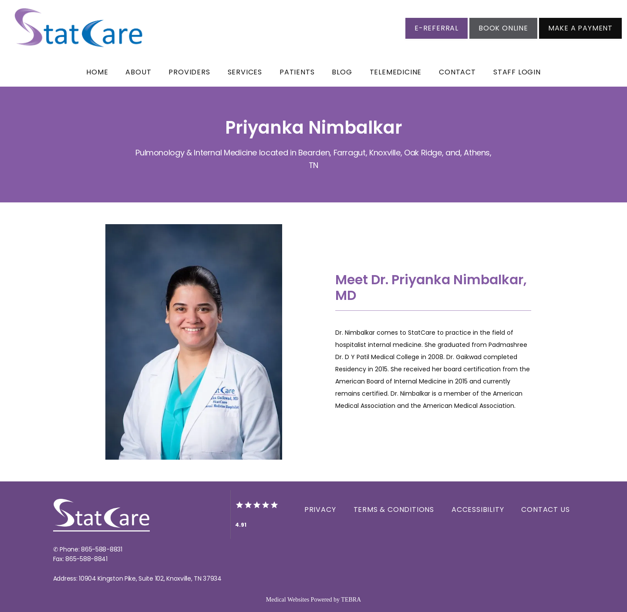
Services (245, 72)
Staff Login (517, 72)
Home (97, 72)
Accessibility (478, 509)
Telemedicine (396, 72)
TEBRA (351, 599)
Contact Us (545, 509)
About (138, 72)
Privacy (320, 509)
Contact (457, 72)
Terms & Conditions (394, 509)
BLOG (342, 72)
